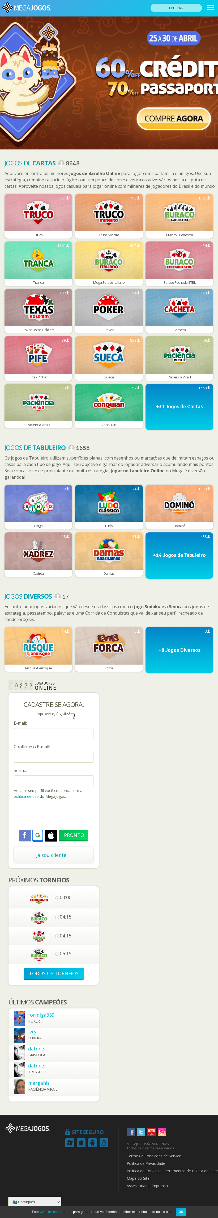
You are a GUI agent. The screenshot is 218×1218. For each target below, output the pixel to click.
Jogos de (30, 162)
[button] (37, 835)
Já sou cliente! (51, 855)
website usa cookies (56, 1211)
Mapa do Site (138, 1178)
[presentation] (54, 815)
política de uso (26, 796)
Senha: (20, 770)
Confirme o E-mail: (32, 747)
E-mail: (20, 723)
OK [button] (180, 1211)
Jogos (28, 596)
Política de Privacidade (146, 1163)
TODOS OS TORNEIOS (54, 973)
